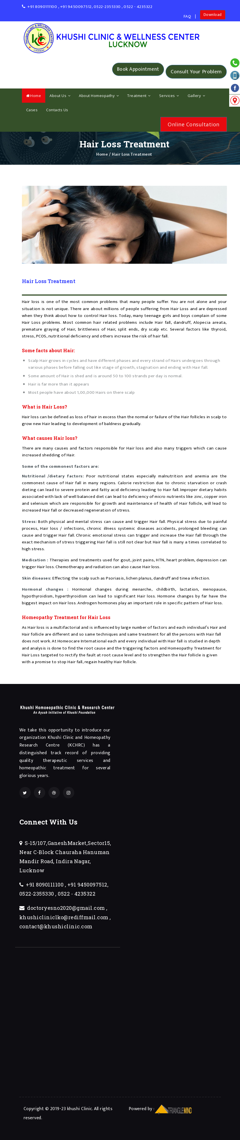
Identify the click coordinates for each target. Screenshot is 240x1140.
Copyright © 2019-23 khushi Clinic (58, 1108)
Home (33, 95)
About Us (60, 95)
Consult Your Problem (196, 71)
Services (169, 95)
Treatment (139, 95)
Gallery (196, 95)
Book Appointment (138, 71)
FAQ (187, 16)
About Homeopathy (99, 95)
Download (213, 16)
